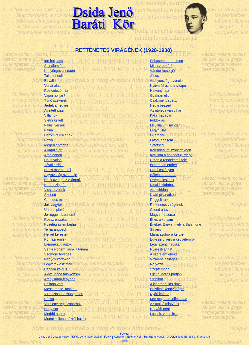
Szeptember (159, 269)
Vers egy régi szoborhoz (62, 304)
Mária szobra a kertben (168, 234)
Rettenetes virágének (166, 205)
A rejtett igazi (54, 110)
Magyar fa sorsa (162, 215)
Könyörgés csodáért (59, 71)
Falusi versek (54, 125)
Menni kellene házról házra (65, 319)
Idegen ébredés (56, 145)
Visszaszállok (54, 190)
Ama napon (53, 155)
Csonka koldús (55, 269)
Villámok (50, 115)
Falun (48, 130)
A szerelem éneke (164, 254)
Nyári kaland (159, 294)
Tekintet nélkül (55, 76)
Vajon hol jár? (54, 95)
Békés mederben (163, 175)
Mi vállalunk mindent (166, 125)
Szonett (50, 195)
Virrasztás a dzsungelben (63, 294)
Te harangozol (55, 229)
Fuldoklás (157, 120)
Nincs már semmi (57, 170)
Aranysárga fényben (59, 279)
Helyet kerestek (56, 234)
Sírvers (155, 229)
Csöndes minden (57, 200)
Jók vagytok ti (54, 205)
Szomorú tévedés (57, 254)
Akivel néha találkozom (62, 274)
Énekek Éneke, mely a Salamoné (175, 224)
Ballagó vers (53, 284)
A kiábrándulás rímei (166, 284)
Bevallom (51, 81)
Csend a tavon (161, 210)
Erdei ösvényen (162, 170)
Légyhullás (158, 130)
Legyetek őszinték (58, 264)
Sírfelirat (156, 279)
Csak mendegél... (163, 100)
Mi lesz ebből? (161, 66)
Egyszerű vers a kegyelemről (172, 239)
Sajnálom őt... (54, 66)
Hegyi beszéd (160, 105)
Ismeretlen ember (163, 165)
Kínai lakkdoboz (162, 185)
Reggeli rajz (159, 200)
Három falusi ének (58, 135)
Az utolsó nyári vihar (165, 110)
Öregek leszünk (162, 180)
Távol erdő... (53, 165)
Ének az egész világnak (62, 180)
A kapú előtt (53, 150)
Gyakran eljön (160, 95)
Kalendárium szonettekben (170, 150)
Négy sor (51, 309)
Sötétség (157, 145)
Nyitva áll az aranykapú (168, 86)
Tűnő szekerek (55, 100)
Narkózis (156, 264)
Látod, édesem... (163, 140)
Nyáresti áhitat (161, 249)
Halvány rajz (159, 91)
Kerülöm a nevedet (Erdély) (171, 155)
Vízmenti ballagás (164, 259)
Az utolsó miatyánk (164, 304)
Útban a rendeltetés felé (168, 160)
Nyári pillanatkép (163, 195)
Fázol (48, 140)
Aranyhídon (159, 190)
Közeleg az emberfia (60, 224)
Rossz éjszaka (55, 219)
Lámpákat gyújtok (57, 244)
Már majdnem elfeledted (168, 299)
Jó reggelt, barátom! (59, 215)
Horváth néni (160, 309)
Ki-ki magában (161, 115)
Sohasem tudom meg (166, 61)
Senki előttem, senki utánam (66, 249)
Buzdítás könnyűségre (167, 289)
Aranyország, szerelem (168, 81)
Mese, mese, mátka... (60, 289)
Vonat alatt (52, 86)
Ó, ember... (158, 135)
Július (154, 76)
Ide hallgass (53, 61)
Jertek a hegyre (56, 105)
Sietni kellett (53, 120)
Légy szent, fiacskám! (167, 244)
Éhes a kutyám (161, 219)
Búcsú (49, 299)
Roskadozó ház (56, 91)
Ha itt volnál (53, 160)
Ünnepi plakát (54, 210)
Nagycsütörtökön (57, 259)
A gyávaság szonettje (60, 175)
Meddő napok (54, 314)
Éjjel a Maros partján (166, 274)
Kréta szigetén (55, 185)
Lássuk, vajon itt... (164, 314)
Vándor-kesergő (162, 71)
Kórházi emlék (55, 239)
